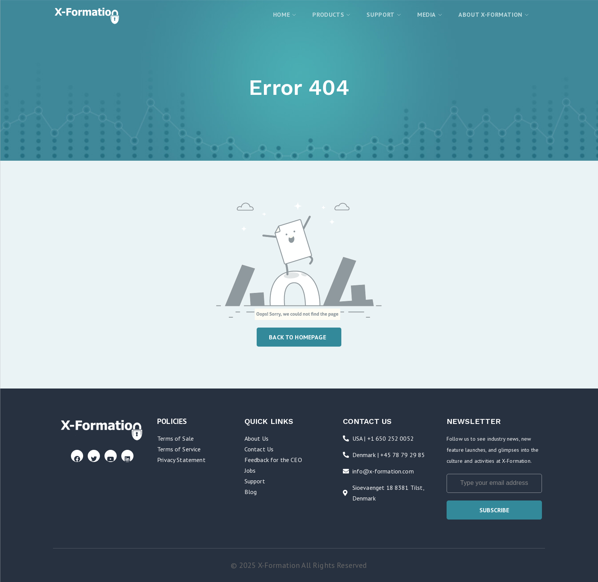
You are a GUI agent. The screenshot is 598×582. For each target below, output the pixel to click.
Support (254, 481)
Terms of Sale (175, 438)
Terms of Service (179, 449)
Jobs (250, 470)
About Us (256, 438)
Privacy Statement (181, 460)
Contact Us (259, 449)
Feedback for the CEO (273, 460)
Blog (250, 492)
